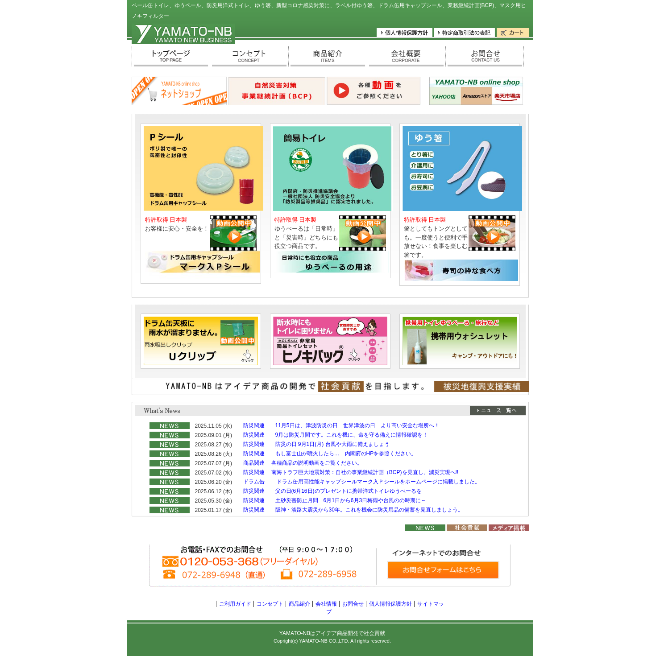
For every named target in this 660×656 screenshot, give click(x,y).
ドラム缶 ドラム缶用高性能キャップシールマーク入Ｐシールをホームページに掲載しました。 (361, 482)
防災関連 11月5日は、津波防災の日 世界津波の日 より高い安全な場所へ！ (341, 425)
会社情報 (326, 604)
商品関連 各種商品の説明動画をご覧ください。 (302, 463)
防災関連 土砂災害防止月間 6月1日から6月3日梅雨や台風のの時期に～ (335, 500)
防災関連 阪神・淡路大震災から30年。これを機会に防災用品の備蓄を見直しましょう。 (353, 510)
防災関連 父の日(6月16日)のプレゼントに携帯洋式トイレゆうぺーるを (332, 491)
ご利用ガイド (235, 604)
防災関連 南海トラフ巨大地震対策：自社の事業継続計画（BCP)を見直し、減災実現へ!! (351, 472)
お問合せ (353, 604)
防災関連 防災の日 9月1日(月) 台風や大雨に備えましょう (316, 444)
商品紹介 (299, 604)
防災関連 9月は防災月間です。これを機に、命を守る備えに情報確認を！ (335, 435)
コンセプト (270, 604)
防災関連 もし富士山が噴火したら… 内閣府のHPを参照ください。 (330, 453)
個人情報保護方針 (390, 604)
